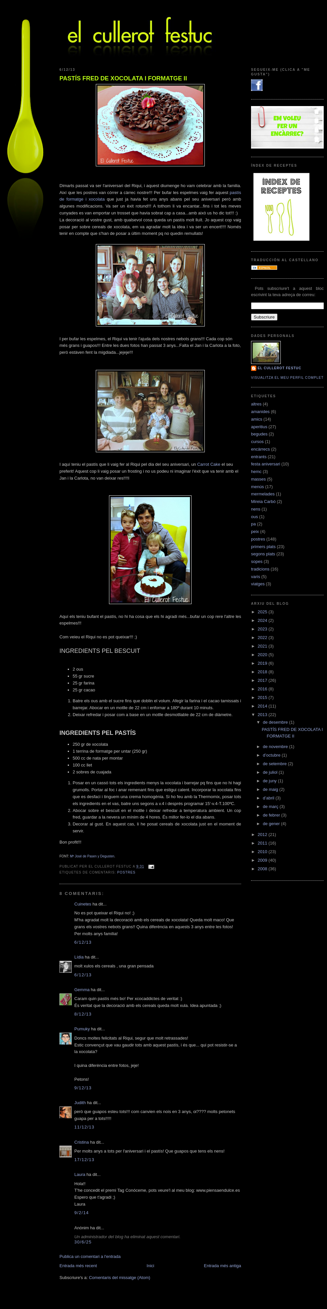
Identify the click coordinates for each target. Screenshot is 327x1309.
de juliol (271, 772)
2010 (263, 851)
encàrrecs (260, 449)
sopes (257, 561)
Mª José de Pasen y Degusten (92, 856)
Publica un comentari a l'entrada (90, 1256)
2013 (263, 714)
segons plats (263, 553)
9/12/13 (82, 1087)
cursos (257, 441)
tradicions (260, 569)
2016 (263, 688)
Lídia (79, 957)
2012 (263, 834)
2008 (263, 868)
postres (126, 872)
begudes (259, 434)
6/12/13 (82, 942)
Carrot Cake (208, 464)
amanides (260, 411)
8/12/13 (82, 1014)
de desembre (276, 722)
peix (255, 531)
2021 (263, 646)
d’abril (269, 797)
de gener (272, 823)
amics (256, 419)
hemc (256, 471)
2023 (263, 629)
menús (257, 486)
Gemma (82, 989)
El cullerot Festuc (279, 368)
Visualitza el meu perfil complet (287, 377)
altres (256, 404)
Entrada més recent (78, 1265)
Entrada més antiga (222, 1265)
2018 (263, 671)
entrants (259, 456)
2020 (263, 654)
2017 (263, 680)
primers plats (263, 546)
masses (258, 479)
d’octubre (272, 755)
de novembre (276, 746)
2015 (263, 697)
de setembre (275, 763)
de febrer (272, 815)
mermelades (263, 493)
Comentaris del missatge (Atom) (119, 1277)
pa (253, 523)
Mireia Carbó (263, 501)
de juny (270, 780)
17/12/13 (84, 1159)
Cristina (81, 1142)
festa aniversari (265, 463)
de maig (271, 789)
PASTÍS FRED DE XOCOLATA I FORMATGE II (123, 78)
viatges (258, 583)
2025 (263, 611)
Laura (79, 1174)
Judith (80, 1102)
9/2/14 (81, 1212)
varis (255, 576)
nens (255, 509)
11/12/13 (84, 1127)
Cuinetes (82, 904)
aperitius (259, 426)
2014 (263, 706)
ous (254, 516)
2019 (263, 663)
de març (271, 806)
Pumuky (82, 1028)
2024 (263, 620)
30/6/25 (82, 1241)
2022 (263, 637)
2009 (263, 860)
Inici (150, 1265)
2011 (263, 843)
